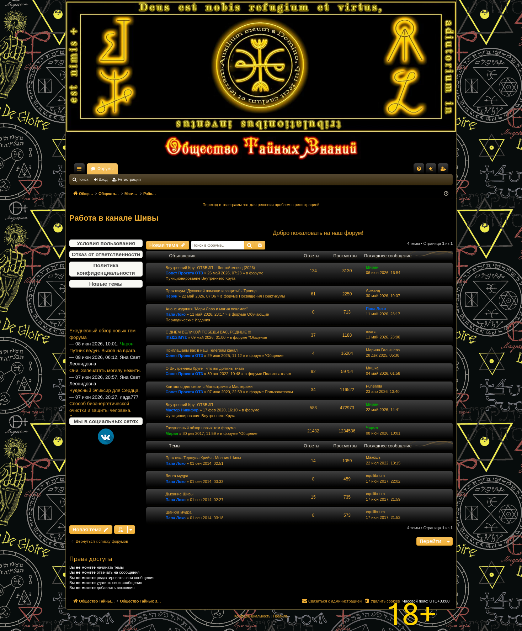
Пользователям (277, 374)
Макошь (373, 457)
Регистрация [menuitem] (444, 170)
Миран (372, 267)
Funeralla (374, 386)
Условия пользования (106, 243)
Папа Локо (176, 314)
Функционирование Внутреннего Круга (200, 278)
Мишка (372, 368)
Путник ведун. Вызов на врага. (103, 361)
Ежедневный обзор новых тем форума (102, 345)
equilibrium (375, 475)
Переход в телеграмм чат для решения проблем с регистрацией (261, 205)
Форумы (168, 168)
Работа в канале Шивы (114, 218)
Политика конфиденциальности (106, 269)
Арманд (373, 290)
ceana (371, 332)
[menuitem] (419, 168)
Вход (103, 179)
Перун (171, 296)
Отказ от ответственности (106, 254)
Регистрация (129, 179)
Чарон (372, 427)
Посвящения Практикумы (262, 296)
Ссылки (81, 170)
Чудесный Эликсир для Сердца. (104, 401)
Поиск (83, 179)
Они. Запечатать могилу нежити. (105, 381)
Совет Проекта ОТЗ (184, 273)
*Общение (258, 337)
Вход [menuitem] (432, 170)
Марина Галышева (383, 350)
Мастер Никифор (182, 410)
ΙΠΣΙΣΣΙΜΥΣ (176, 337)
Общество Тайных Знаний (117, 168)
